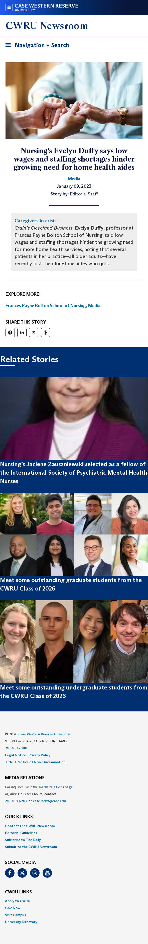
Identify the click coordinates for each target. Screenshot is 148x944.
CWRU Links (18, 892)
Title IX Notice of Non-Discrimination (35, 762)
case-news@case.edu (49, 801)
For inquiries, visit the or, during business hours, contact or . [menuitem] (39, 794)
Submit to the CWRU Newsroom (31, 847)
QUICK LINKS (19, 816)
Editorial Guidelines (21, 833)
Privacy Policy (39, 755)
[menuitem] (74, 825)
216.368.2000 (16, 748)
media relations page (56, 787)
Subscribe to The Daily (23, 840)
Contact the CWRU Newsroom (30, 826)
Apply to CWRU (17, 901)
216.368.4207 (16, 801)
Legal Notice (15, 755)
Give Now (12, 908)
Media (94, 305)
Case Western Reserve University (44, 734)
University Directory (21, 922)
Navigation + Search (35, 46)
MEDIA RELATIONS (25, 777)
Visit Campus (15, 915)
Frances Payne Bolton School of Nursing (46, 305)
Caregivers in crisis (36, 221)
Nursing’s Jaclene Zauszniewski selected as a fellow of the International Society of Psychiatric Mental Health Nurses (73, 472)
